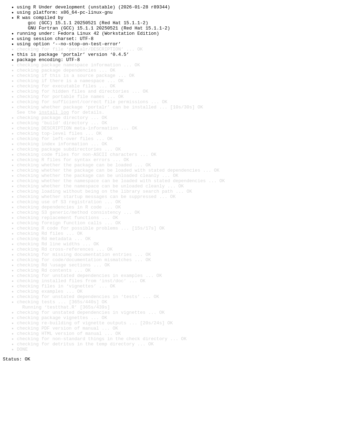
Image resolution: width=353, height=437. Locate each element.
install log (54, 134)
